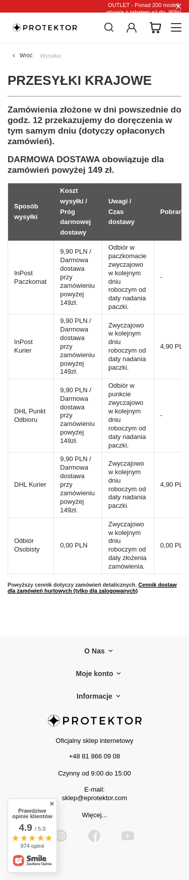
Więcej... (94, 815)
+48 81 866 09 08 (94, 756)
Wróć (26, 55)
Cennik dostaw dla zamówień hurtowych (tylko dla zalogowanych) (92, 588)
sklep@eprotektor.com (95, 798)
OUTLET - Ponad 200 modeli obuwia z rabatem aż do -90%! (143, 8)
